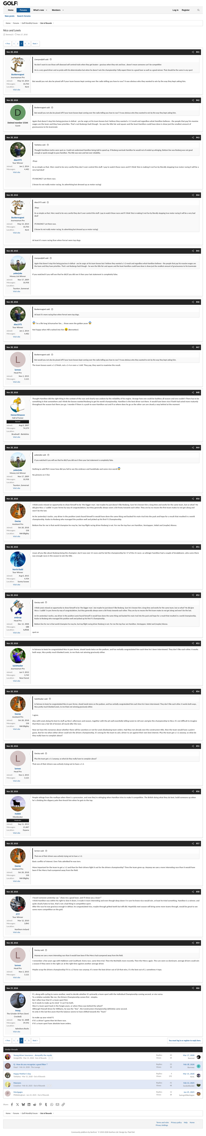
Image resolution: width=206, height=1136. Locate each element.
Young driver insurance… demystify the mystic (33, 1055)
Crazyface (17, 1086)
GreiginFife (18, 1058)
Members (56, 10)
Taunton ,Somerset (21, 288)
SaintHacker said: (41, 699)
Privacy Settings (162, 1125)
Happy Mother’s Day (22, 1074)
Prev (8, 43)
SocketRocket (188, 1086)
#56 (197, 791)
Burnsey (190, 1067)
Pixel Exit (131, 1132)
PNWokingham (19, 1095)
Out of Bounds (41, 1058)
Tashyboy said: (40, 145)
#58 (197, 892)
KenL (192, 1076)
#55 (197, 746)
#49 (197, 447)
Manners (17, 1083)
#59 (197, 943)
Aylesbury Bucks (22, 1028)
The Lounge (35, 1067)
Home (10, 10)
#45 (197, 251)
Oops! (16, 1067)
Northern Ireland (22, 929)
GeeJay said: (39, 602)
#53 (197, 643)
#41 (197, 52)
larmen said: (39, 851)
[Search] (198, 10)
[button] (46, 10)
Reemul (191, 1058)
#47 (197, 347)
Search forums (24, 16)
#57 (197, 843)
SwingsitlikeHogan (186, 1095)
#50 (197, 499)
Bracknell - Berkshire (20, 434)
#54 (197, 691)
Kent (27, 87)
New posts (9, 16)
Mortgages (18, 1092)
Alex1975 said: (40, 202)
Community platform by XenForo (95, 1132)
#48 (197, 392)
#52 (197, 595)
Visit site (16, 89)
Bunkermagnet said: (42, 107)
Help (186, 1122)
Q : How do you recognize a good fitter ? (30, 1064)
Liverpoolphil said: (41, 59)
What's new (38, 10)
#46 (197, 302)
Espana (26, 830)
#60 (197, 988)
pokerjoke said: (40, 455)
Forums (23, 10)
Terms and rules (162, 1122)
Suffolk (26, 630)
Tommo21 (10, 34)
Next (34, 43)
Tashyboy (17, 1076)
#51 (197, 547)
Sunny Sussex (23, 581)
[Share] (193, 52)
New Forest (24, 678)
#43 (197, 137)
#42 (197, 100)
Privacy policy (176, 1122)
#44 (197, 195)
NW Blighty (24, 533)
